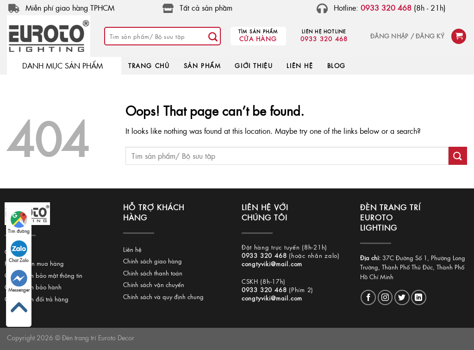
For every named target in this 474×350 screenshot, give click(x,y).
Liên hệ (132, 249)
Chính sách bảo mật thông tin (43, 275)
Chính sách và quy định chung (163, 296)
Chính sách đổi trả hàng (37, 298)
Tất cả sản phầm (206, 7)
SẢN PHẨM (202, 65)
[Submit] (213, 36)
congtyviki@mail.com (272, 264)
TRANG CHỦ (148, 65)
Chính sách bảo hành (33, 286)
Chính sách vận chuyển (153, 284)
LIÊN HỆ (300, 65)
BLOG (336, 65)
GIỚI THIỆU (254, 65)
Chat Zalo (19, 251)
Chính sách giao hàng (152, 260)
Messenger (19, 281)
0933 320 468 (324, 38)
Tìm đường (19, 222)
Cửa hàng (258, 38)
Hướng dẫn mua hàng (34, 263)
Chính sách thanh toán (152, 273)
